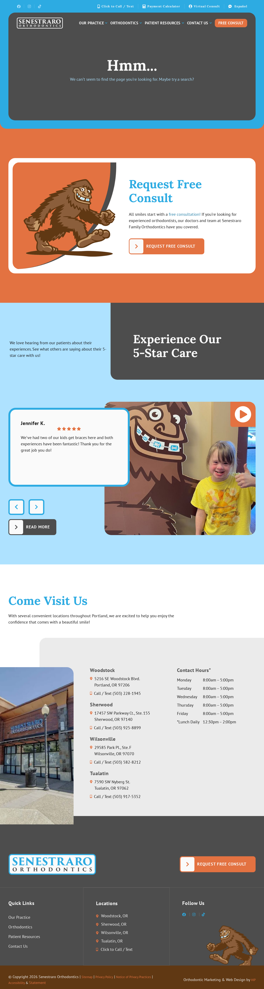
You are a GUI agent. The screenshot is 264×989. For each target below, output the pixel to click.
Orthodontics (126, 23)
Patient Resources (164, 23)
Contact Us (199, 23)
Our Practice (93, 23)
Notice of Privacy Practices (143, 976)
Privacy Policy (108, 976)
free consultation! (185, 214)
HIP (253, 979)
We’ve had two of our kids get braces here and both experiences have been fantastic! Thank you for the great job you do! (67, 444)
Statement (42, 982)
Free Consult (231, 23)
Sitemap (88, 976)
